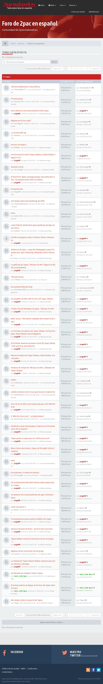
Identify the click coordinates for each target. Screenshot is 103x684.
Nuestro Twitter (84, 653)
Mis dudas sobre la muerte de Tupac (27, 600)
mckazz (17, 554)
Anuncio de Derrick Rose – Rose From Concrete (31, 529)
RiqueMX (17, 192)
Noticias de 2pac (46, 114)
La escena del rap (18, 132)
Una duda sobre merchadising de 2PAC (28, 201)
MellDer (17, 147)
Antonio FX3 (18, 101)
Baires (16, 510)
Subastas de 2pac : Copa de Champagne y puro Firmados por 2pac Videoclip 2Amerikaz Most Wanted (32, 252)
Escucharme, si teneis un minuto (25, 472)
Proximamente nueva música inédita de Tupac (31, 519)
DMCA (23, 668)
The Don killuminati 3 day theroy (25, 86)
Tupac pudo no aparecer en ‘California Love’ (30, 438)
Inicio (41, 5)
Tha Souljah (18, 169)
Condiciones (32, 668)
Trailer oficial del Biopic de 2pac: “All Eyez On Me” (32, 308)
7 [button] (88, 69)
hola (13, 460)
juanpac (17, 231)
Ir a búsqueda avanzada (13, 57)
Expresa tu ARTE (48, 170)
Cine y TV (44, 280)
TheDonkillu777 (20, 89)
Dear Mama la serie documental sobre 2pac (30, 110)
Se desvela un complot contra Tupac (27, 573)
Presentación (17, 98)
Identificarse (94, 11)
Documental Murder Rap (21, 287)
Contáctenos (7, 672)
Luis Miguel (18, 123)
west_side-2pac (20, 576)
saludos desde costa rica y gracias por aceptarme (33, 392)
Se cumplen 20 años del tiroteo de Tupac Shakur (32, 298)
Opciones (19, 615)
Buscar (73, 5)
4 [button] (76, 69)
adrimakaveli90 (20, 289)
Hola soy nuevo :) (18, 507)
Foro (62, 5)
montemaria (19, 395)
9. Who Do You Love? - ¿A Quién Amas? (27, 416)
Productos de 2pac (45, 258)
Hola (13, 213)
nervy (16, 258)
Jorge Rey (26, 679)
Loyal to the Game (48, 419)
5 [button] (80, 69)
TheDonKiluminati (21, 204)
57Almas (17, 279)
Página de (57, 69)
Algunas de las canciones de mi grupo (27, 551)
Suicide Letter (17, 167)
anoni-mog (18, 419)
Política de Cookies (23, 681)
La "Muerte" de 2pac (46, 603)
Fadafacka (18, 382)
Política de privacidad (10, 668)
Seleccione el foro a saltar (51, 622)
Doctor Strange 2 (18, 144)
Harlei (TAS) (18, 216)
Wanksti (17, 135)
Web (52, 5)
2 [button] (69, 69)
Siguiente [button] (95, 69)
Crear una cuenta (78, 11)
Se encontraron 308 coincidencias (38, 69)
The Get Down (17, 277)
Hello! (13, 379)
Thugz (16, 603)
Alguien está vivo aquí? (21, 120)
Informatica (44, 243)
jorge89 (17, 113)
